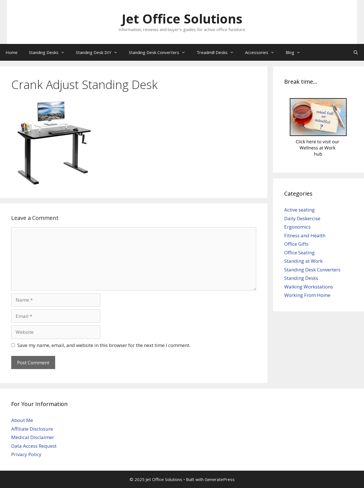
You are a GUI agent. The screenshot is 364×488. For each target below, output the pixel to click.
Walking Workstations (308, 286)
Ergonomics (297, 227)
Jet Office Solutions (182, 18)
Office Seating (299, 252)
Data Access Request (34, 446)
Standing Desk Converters (160, 52)
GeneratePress (220, 479)
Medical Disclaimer (32, 437)
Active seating (299, 210)
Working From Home (307, 295)
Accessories (262, 52)
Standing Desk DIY (99, 52)
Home (12, 52)
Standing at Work (303, 261)
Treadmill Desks (218, 52)
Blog (296, 52)
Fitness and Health (304, 235)
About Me (22, 420)
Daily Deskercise (302, 218)
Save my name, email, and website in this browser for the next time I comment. (103, 345)
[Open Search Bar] (355, 52)
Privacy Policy (26, 454)
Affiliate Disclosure (32, 429)
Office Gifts (296, 244)
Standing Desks (49, 52)
